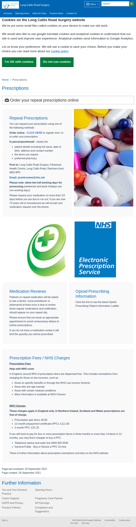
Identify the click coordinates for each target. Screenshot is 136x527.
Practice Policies (11, 507)
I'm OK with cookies (19, 61)
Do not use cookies (57, 61)
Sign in (5, 520)
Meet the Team (40, 13)
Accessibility (110, 520)
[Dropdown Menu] (92, 4)
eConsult (8, 13)
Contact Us (71, 13)
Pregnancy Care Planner (49, 498)
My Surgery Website (92, 520)
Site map (85, 523)
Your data (74, 523)
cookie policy (59, 51)
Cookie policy (124, 520)
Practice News (56, 13)
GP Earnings (42, 503)
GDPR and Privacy (12, 503)
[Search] (115, 3)
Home (5, 79)
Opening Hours (22, 13)
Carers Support (10, 498)
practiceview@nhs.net (31, 177)
